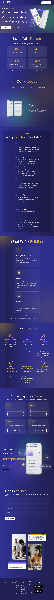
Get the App (47, 2)
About (17, 585)
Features (18, 587)
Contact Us (18, 27)
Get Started (14, 414)
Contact (18, 589)
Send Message (11, 518)
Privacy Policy (24, 593)
